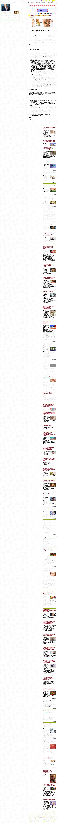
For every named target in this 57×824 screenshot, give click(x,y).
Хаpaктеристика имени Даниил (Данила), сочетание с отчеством (49, 610)
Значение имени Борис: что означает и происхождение (49, 481)
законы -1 (31, 814)
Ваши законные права (49, 1)
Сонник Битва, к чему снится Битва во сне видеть (49, 785)
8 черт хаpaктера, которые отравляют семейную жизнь (49, 141)
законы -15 (53, 816)
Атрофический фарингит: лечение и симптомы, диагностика (49, 742)
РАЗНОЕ (38, 2)
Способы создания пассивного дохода (47, 393)
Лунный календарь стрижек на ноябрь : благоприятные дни (49, 459)
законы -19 (47, 817)
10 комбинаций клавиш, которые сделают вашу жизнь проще (48, 405)
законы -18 (42, 817)
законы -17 (37, 817)
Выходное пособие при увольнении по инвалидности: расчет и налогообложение (48, 725)
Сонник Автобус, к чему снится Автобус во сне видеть (48, 322)
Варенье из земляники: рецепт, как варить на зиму (49, 689)
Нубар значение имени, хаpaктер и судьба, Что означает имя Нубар (48, 234)
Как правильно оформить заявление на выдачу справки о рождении (49, 622)
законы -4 (46, 814)
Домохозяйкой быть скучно (49, 799)
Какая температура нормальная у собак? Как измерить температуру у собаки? (48, 550)
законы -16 (31, 817)
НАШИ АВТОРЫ (50, 2)
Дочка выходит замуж (48, 291)
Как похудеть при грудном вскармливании (49, 173)
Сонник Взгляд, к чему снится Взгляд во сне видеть (48, 569)
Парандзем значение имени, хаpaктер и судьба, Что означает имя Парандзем (49, 648)
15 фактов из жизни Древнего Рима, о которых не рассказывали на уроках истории (49, 198)
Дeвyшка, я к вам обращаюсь (47, 362)
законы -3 (41, 814)
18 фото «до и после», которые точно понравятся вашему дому (49, 469)
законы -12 (37, 816)
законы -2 (36, 814)
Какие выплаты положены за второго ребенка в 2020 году (49, 413)
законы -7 (36, 815)
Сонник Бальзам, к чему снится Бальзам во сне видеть (48, 247)
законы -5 (51, 814)
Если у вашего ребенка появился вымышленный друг (49, 185)
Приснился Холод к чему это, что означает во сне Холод (48, 494)
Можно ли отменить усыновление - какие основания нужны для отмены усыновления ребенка (48, 712)
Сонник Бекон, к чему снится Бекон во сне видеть (49, 377)
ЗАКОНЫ (33, 2)
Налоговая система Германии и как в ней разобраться (48, 678)
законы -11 (31, 816)
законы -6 (31, 815)
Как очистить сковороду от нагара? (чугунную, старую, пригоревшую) (49, 661)
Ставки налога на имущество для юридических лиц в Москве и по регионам (49, 522)
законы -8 (41, 815)
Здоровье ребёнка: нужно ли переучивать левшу (49, 278)
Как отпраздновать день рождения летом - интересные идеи (48, 307)
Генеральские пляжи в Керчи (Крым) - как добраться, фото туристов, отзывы (49, 434)
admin (30, 117)
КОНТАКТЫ (43, 2)
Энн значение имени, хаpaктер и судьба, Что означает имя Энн (48, 148)
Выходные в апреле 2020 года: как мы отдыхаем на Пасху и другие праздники (49, 344)
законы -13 (42, 816)
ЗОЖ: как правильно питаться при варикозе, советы (48, 265)
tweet (32, 119)
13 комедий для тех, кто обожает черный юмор (48, 758)
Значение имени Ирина (48, 224)
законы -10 (51, 815)
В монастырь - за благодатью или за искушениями (47, 771)
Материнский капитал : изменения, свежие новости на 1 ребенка (49, 538)
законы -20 (53, 817)
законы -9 (46, 815)
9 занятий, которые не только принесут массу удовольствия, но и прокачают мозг (48, 593)
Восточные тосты (47, 425)
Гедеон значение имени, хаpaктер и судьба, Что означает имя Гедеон (48, 448)
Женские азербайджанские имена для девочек (49, 635)
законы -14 (47, 816)
